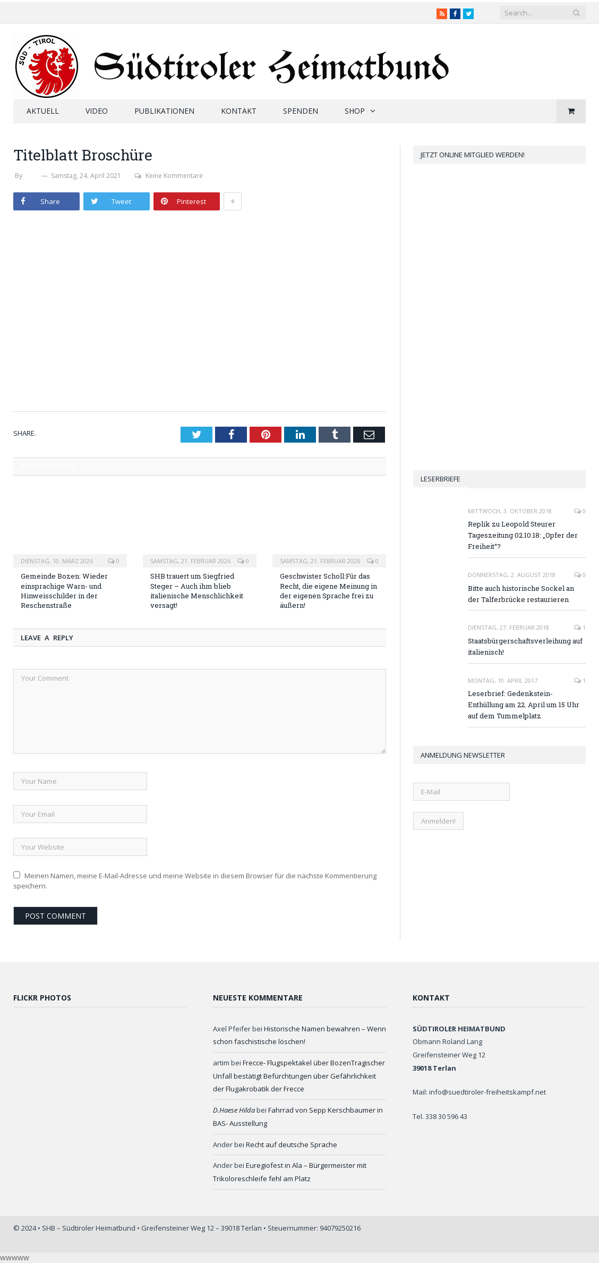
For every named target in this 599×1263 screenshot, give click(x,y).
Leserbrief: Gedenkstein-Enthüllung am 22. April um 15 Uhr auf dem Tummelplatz (523, 704)
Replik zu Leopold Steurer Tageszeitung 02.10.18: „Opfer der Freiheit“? (523, 535)
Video (96, 111)
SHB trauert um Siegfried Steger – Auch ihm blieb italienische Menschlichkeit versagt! (196, 590)
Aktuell (43, 111)
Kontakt (238, 111)
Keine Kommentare (168, 175)
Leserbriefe (440, 479)
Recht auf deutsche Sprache (291, 1144)
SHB (31, 175)
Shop (355, 111)
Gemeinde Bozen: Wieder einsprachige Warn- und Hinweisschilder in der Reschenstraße (64, 590)
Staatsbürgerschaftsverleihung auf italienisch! (525, 646)
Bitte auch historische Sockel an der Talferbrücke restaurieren (521, 593)
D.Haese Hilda (234, 1110)
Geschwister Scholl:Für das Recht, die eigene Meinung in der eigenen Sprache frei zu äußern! (328, 590)
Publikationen (164, 111)
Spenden (300, 111)
